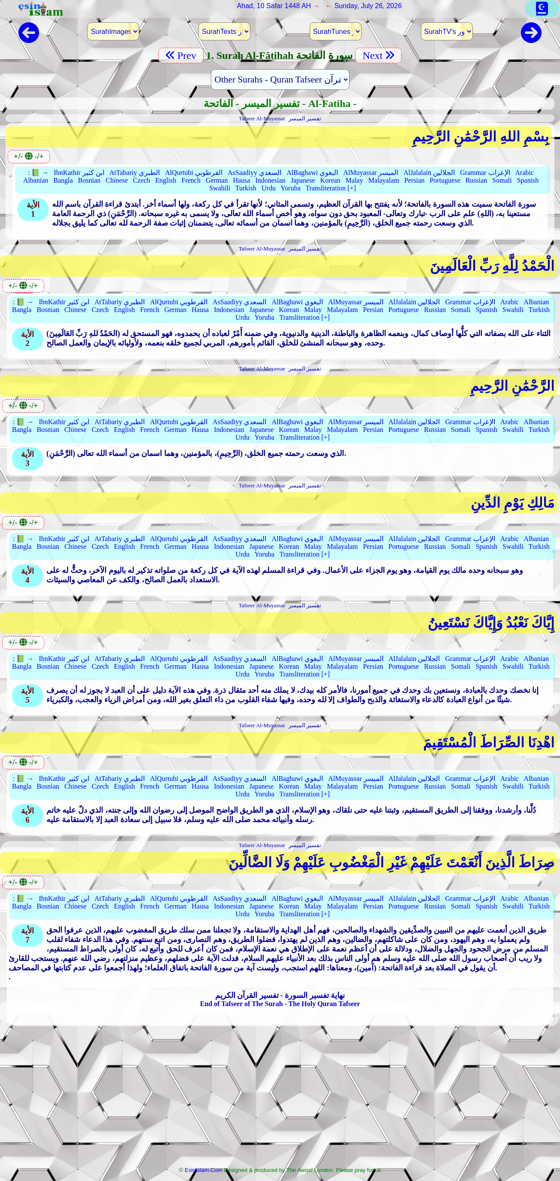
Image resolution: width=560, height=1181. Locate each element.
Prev (181, 55)
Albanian (36, 180)
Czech (141, 180)
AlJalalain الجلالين (429, 172)
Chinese (117, 180)
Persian (414, 180)
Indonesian (270, 180)
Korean (330, 180)
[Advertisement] (280, 1099)
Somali (501, 180)
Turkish (245, 188)
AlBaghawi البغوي (312, 172)
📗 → (40, 172)
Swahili (219, 188)
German (217, 180)
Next (378, 55)
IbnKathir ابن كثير (79, 172)
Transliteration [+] (330, 188)
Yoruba (290, 188)
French (190, 180)
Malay (354, 180)
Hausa (241, 180)
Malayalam (383, 180)
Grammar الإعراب (485, 172)
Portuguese (445, 180)
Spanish (528, 180)
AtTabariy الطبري (135, 172)
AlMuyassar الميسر (370, 172)
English (166, 180)
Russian (476, 180)
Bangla (63, 180)
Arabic (524, 172)
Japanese (303, 180)
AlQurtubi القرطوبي (193, 172)
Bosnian (89, 180)
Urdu (269, 188)
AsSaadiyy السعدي (254, 172)
